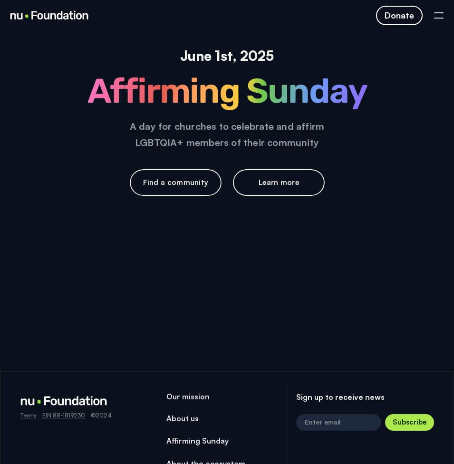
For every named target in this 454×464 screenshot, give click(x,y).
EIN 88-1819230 (63, 415)
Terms (28, 415)
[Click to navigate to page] (399, 15)
